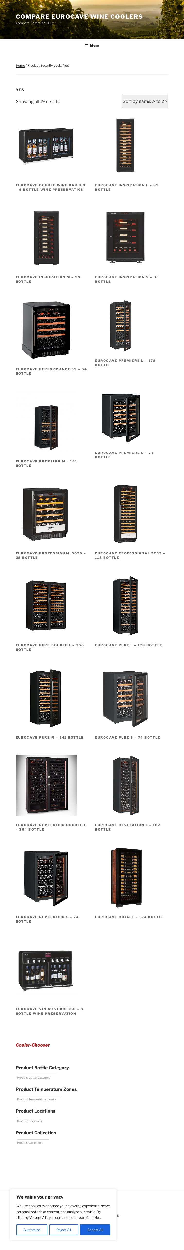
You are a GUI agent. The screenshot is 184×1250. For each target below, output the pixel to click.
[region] (63, 1214)
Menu (92, 45)
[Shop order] (145, 101)
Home (20, 65)
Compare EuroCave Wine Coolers (79, 16)
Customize (31, 1230)
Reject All (63, 1230)
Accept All (95, 1230)
